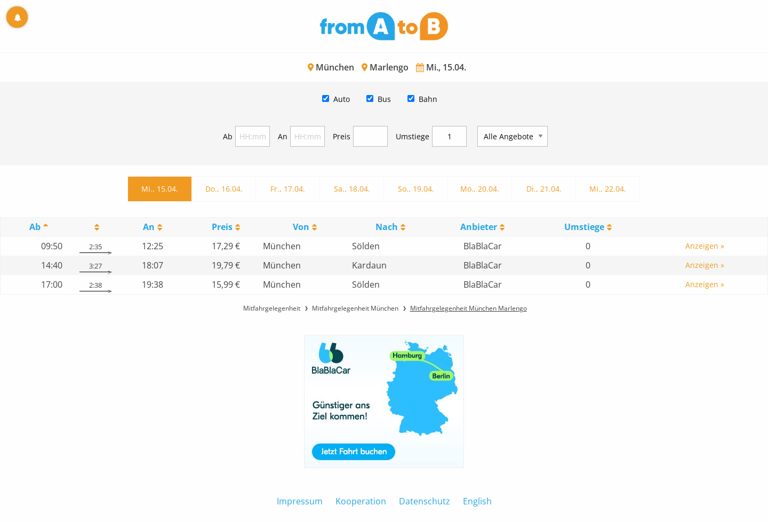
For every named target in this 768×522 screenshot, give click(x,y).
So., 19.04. (416, 189)
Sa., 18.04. (352, 189)
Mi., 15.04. (159, 189)
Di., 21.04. (544, 189)
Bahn (428, 99)
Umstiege (412, 136)
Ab (228, 136)
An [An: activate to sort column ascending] (149, 227)
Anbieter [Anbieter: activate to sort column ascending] (478, 227)
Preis (341, 136)
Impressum (300, 501)
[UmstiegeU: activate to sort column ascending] (587, 227)
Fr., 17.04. (287, 189)
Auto (341, 99)
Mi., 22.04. (607, 189)
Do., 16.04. (224, 189)
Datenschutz (424, 501)
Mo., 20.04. (479, 189)
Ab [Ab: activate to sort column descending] (35, 227)
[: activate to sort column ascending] (95, 227)
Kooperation (360, 501)
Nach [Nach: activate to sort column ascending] (386, 227)
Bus (384, 99)
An (282, 136)
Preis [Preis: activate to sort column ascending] (222, 227)
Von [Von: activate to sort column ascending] (301, 227)
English (477, 501)
